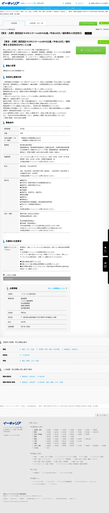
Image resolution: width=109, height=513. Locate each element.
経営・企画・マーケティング (42, 459)
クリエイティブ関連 (97, 457)
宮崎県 (87, 445)
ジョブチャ (53, 484)
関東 (35, 432)
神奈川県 (95, 432)
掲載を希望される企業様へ (100, 3)
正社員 (23, 406)
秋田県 (80, 430)
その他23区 (26, 355)
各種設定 (36, 473)
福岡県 (49, 445)
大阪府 (64, 439)
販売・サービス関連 (47, 457)
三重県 (72, 436)
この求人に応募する (88, 23)
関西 (35, 439)
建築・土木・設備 (26, 11)
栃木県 (56, 432)
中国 (35, 441)
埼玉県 (72, 432)
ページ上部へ (103, 415)
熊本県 (72, 445)
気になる (105, 23)
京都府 (56, 439)
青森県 (56, 430)
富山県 (56, 434)
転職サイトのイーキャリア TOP (9, 11)
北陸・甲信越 (38, 434)
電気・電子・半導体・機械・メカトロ (86, 459)
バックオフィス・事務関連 (63, 459)
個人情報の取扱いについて (33, 498)
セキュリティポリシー (47, 498)
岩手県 (64, 430)
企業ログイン (73, 498)
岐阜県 (49, 436)
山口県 (80, 441)
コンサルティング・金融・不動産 (43, 464)
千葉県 (80, 432)
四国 (35, 443)
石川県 (64, 434)
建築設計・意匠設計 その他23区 (33, 376)
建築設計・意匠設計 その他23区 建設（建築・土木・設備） (43, 382)
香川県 (56, 443)
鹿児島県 (95, 445)
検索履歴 (105, 266)
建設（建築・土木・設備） (31, 361)
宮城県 (72, 430)
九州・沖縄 (37, 445)
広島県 (72, 441)
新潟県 (49, 434)
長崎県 (64, 445)
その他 (36, 448)
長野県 (87, 434)
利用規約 (22, 498)
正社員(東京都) (31, 406)
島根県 (56, 441)
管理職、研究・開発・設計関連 (43, 11)
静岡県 (56, 436)
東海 (35, 436)
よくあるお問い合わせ (50, 473)
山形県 (87, 430)
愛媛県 (64, 443)
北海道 (49, 430)
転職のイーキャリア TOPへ (12, 435)
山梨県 (80, 434)
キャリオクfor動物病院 (65, 481)
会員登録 (68, 3)
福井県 (72, 434)
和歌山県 (88, 439)
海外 (48, 448)
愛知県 (64, 436)
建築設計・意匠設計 (60, 11)
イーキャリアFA (38, 481)
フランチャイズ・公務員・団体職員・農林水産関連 (72, 464)
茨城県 (49, 432)
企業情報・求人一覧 (36, 23)
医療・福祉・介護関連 (61, 461)
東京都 (87, 432)
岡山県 (64, 441)
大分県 (80, 445)
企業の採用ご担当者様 (61, 498)
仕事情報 (14, 23)
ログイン (81, 3)
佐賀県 (56, 445)
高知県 (72, 443)
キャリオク (51, 481)
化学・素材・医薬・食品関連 (42, 461)
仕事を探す (40, 3)
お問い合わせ (13, 498)
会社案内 (5, 498)
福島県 (95, 430)
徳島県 (49, 443)
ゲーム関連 (84, 457)
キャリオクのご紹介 (67, 473)
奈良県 (80, 439)
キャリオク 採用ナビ (40, 484)
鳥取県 (49, 441)
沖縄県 (104, 445)
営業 (35, 457)
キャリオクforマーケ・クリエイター (86, 481)
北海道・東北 (38, 430)
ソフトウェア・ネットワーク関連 (66, 457)
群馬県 (64, 432)
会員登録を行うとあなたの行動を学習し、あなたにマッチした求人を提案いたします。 (54, 8)
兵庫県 (72, 439)
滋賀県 (49, 439)
